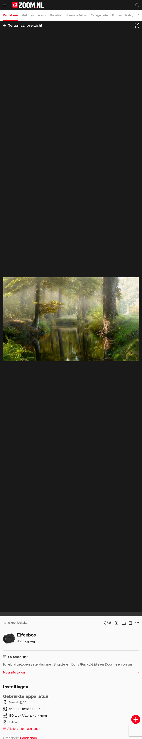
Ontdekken (10, 15)
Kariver (30, 641)
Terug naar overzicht (22, 25)
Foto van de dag (122, 15)
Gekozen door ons (34, 15)
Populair (55, 15)
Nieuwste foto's (76, 15)
